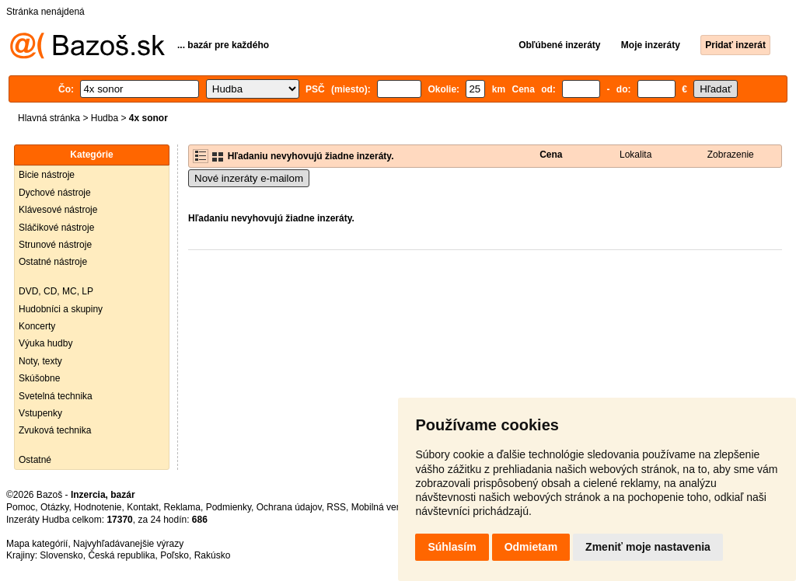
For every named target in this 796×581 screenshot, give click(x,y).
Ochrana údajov (289, 507)
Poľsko (174, 555)
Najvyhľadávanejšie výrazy (128, 543)
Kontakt (143, 507)
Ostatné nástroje (53, 261)
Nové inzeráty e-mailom (248, 178)
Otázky (54, 507)
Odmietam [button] (530, 547)
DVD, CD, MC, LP (56, 291)
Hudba (104, 118)
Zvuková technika (55, 430)
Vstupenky (40, 413)
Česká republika (121, 555)
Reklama (182, 507)
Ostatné (35, 459)
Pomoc (20, 507)
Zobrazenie (730, 154)
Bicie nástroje (47, 174)
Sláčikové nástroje (56, 227)
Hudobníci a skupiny (61, 309)
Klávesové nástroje (58, 209)
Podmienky (228, 507)
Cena (550, 154)
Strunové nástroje (55, 244)
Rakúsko (212, 555)
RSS (336, 507)
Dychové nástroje (55, 192)
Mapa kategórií (37, 543)
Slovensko (61, 555)
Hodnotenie (97, 507)
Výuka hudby (45, 343)
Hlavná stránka (49, 118)
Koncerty (37, 326)
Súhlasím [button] (452, 547)
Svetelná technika (56, 396)
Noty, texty (40, 361)
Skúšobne (39, 378)
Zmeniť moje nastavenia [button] (647, 547)
